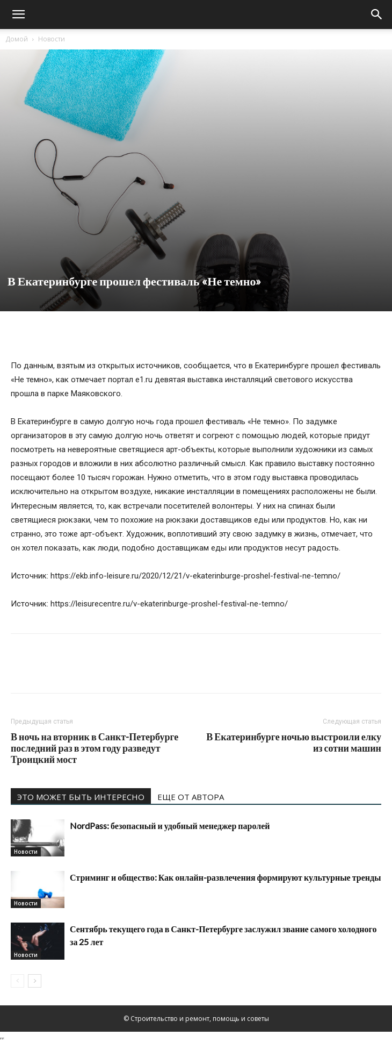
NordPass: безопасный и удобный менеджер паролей (170, 825)
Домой (16, 39)
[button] (18, 14)
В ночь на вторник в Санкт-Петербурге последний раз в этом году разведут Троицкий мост (94, 748)
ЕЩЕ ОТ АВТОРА (190, 796)
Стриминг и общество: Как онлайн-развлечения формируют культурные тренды (225, 877)
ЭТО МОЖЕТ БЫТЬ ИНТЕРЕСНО (80, 796)
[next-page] (34, 981)
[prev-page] (17, 981)
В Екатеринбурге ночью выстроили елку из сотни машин (293, 742)
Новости (51, 39)
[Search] (377, 14)
